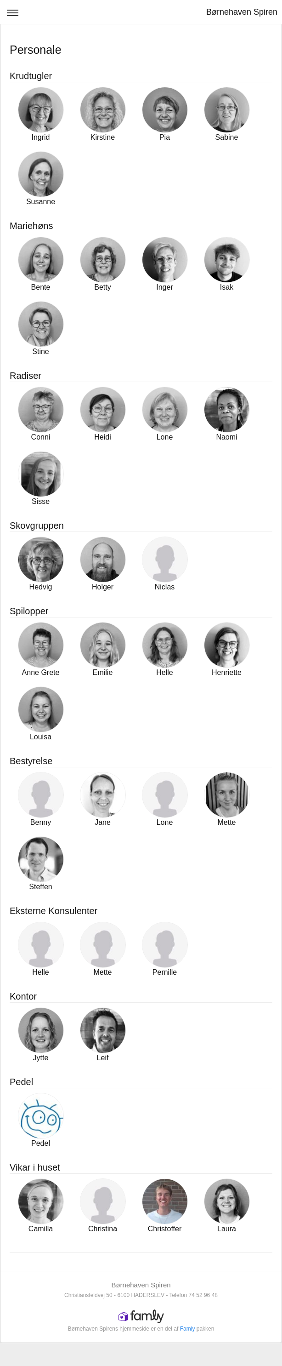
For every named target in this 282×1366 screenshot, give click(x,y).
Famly (187, 1329)
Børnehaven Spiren (241, 12)
